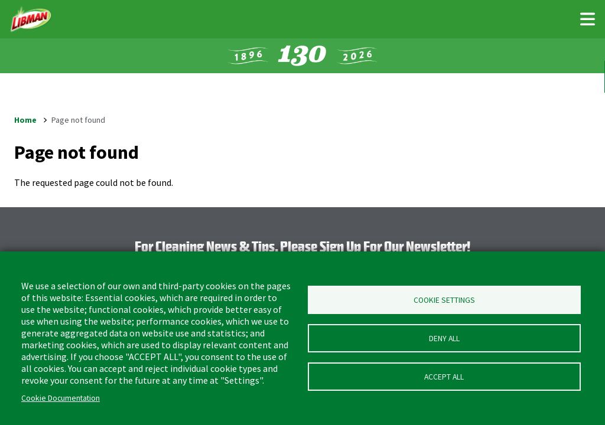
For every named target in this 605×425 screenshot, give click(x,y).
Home (25, 120)
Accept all (444, 377)
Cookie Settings (444, 300)
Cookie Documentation (60, 398)
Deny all (444, 339)
